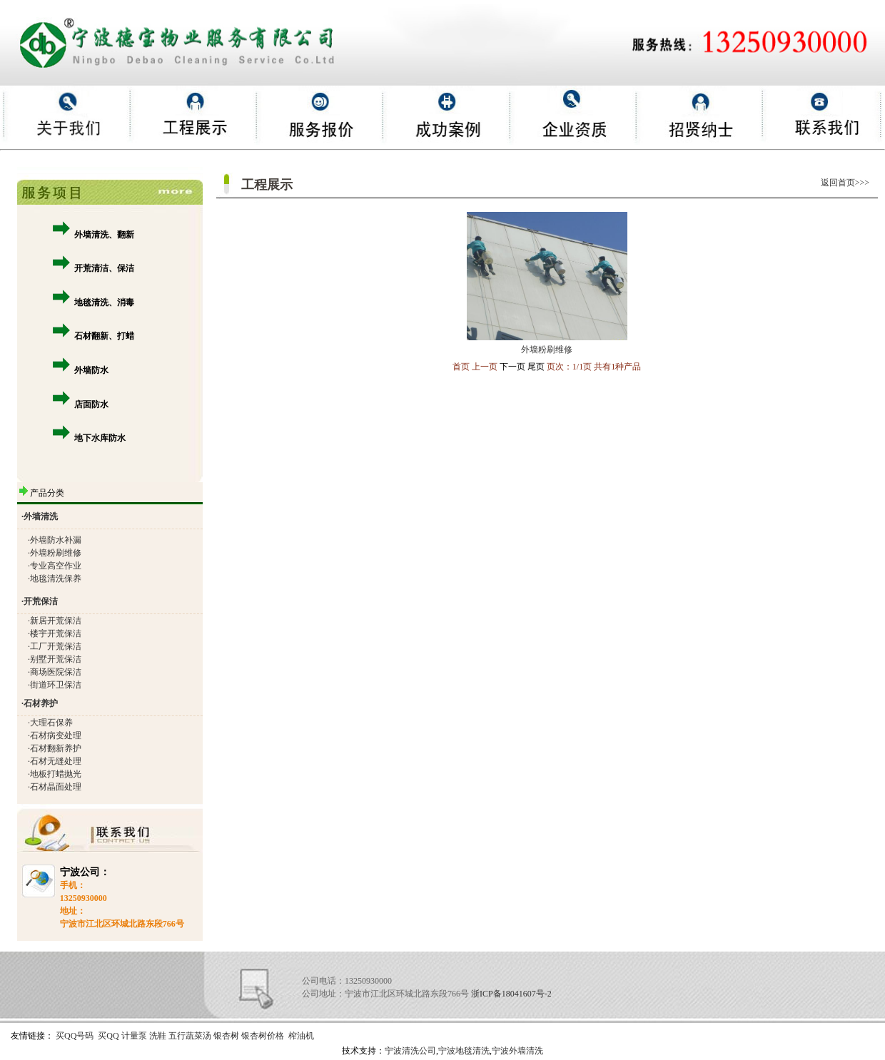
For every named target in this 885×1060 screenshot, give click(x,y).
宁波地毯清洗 (464, 1051)
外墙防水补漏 (55, 540)
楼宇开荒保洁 (55, 633)
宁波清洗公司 (410, 1051)
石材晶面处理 (55, 787)
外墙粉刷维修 (55, 553)
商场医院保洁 (55, 672)
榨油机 (301, 1036)
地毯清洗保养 (55, 578)
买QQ (108, 1036)
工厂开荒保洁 (55, 646)
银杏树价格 (262, 1036)
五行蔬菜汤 (189, 1036)
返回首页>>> (849, 183)
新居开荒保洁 (55, 621)
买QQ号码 (74, 1036)
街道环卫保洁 (55, 685)
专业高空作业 (55, 566)
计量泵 (134, 1036)
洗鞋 (157, 1036)
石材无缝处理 (55, 761)
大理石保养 (51, 723)
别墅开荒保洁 (55, 659)
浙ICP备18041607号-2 (511, 994)
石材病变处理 (55, 735)
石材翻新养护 (55, 748)
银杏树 (226, 1036)
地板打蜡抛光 (55, 774)
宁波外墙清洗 (517, 1051)
